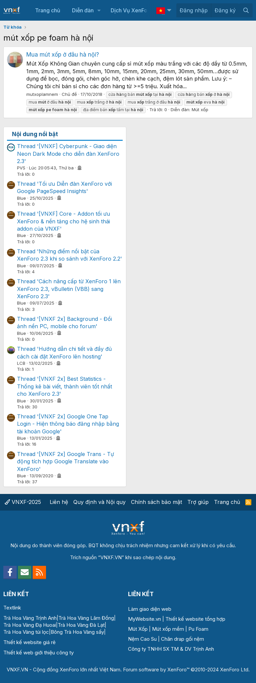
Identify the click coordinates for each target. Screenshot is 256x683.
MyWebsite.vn (144, 619)
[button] (99, 10)
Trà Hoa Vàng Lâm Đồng (86, 618)
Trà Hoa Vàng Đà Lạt (81, 625)
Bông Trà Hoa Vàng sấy (77, 632)
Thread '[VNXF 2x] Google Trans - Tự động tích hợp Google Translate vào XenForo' (65, 461)
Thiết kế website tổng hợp (195, 619)
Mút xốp (200, 109)
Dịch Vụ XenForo (132, 10)
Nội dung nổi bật (35, 134)
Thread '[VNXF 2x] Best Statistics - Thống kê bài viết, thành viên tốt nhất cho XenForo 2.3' (64, 386)
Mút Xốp (138, 629)
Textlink (12, 607)
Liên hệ (59, 502)
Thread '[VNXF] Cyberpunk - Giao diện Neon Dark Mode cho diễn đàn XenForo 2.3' (68, 153)
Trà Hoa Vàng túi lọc (26, 632)
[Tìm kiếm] (246, 10)
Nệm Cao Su (142, 639)
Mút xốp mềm (168, 629)
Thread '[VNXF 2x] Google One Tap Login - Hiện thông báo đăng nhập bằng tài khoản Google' (68, 424)
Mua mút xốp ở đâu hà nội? (62, 54)
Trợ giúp (198, 502)
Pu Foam (198, 629)
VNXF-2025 (23, 502)
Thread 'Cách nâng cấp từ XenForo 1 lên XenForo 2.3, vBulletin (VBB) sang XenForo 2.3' (69, 289)
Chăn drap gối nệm (182, 639)
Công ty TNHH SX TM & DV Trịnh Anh (171, 649)
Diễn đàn (83, 10)
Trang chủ (47, 10)
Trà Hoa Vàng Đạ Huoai (29, 625)
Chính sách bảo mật (156, 502)
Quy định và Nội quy (99, 502)
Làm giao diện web (149, 609)
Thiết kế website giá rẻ (29, 642)
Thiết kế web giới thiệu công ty (38, 652)
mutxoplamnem (42, 94)
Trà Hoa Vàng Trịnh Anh (30, 618)
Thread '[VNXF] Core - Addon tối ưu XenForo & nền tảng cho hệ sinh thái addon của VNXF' (63, 221)
